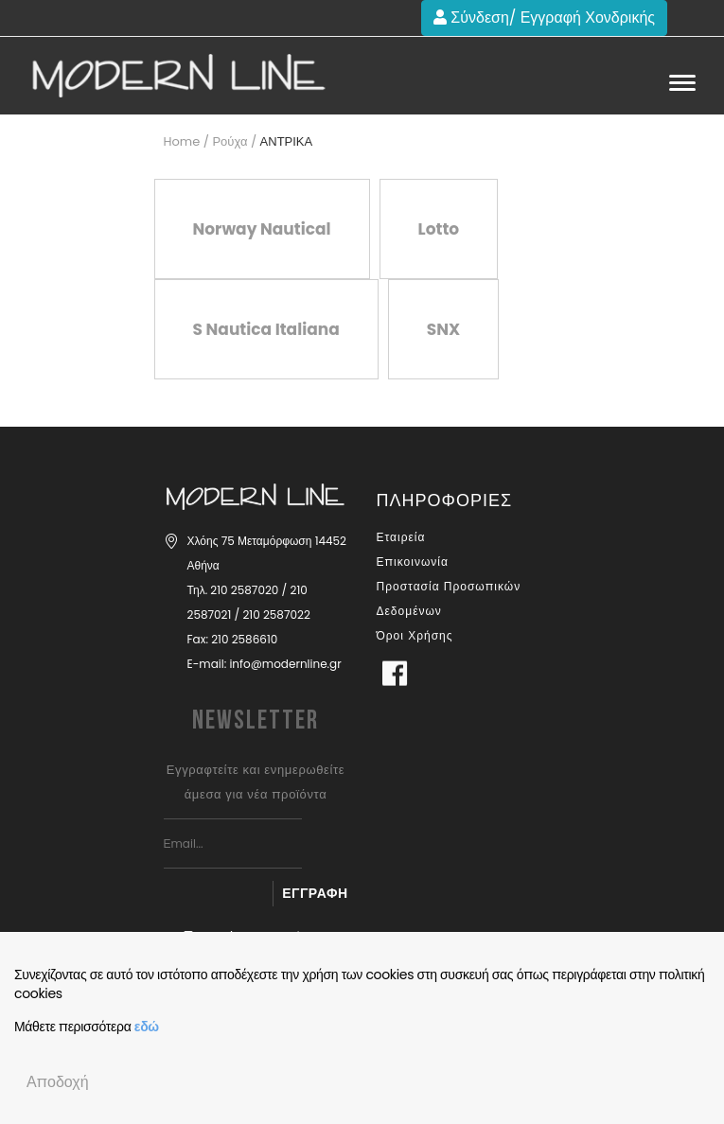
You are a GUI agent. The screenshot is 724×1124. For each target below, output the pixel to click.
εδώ (146, 1026)
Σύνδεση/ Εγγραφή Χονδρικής (544, 17)
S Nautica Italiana (266, 329)
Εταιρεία (401, 537)
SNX (443, 329)
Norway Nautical (262, 229)
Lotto (439, 229)
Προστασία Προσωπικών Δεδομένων (449, 598)
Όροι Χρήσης (415, 635)
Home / (186, 141)
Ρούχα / (234, 141)
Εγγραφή (314, 893)
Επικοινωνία (413, 561)
